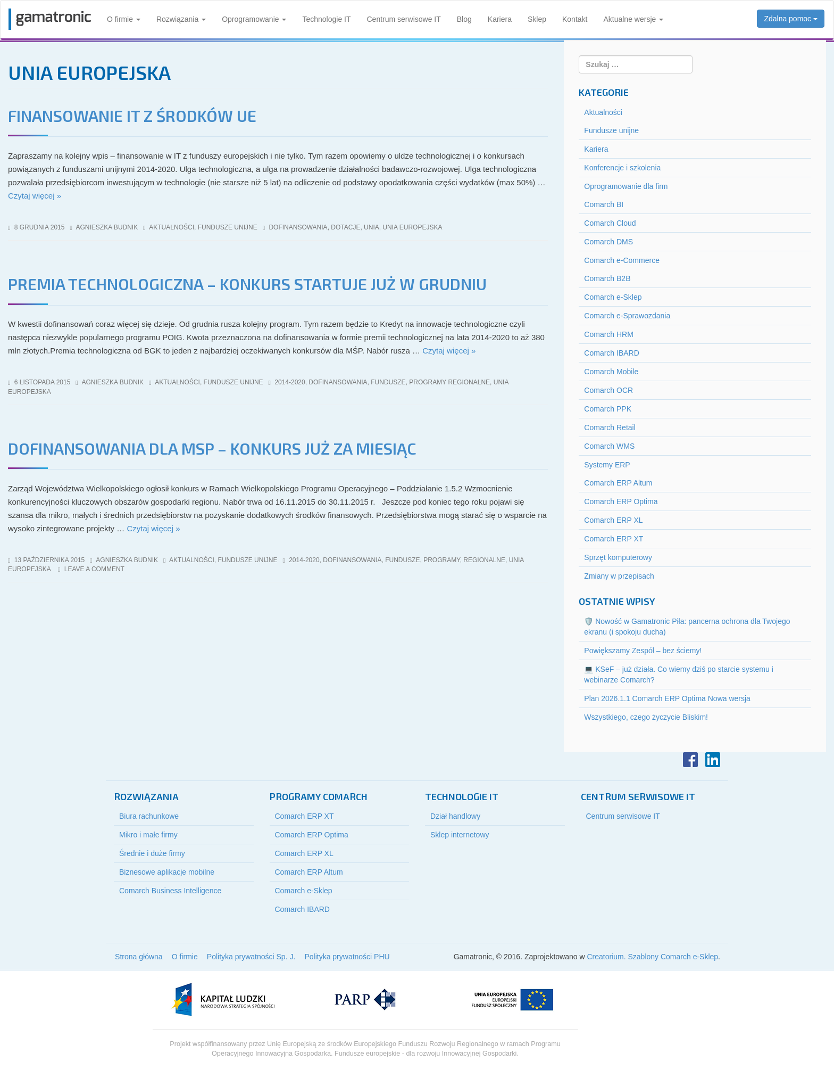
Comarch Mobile (611, 371)
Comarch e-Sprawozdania (627, 315)
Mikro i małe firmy (148, 834)
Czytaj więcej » (34, 195)
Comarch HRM (608, 334)
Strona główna (139, 956)
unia (371, 227)
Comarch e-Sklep (612, 297)
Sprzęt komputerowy (618, 557)
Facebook (690, 759)
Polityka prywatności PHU (346, 956)
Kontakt (574, 19)
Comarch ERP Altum (618, 483)
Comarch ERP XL (613, 520)
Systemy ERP (607, 464)
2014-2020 (289, 382)
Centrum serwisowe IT (404, 19)
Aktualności (171, 227)
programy (441, 560)
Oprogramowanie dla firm (626, 186)
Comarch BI (603, 204)
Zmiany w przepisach (619, 576)
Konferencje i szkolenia (622, 167)
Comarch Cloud (610, 223)
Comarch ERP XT (613, 538)
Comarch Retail (609, 427)
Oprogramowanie (254, 19)
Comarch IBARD (611, 353)
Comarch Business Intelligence (170, 890)
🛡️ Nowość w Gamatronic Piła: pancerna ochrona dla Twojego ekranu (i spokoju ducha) (687, 626)
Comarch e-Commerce (622, 260)
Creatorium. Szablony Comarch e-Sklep (652, 956)
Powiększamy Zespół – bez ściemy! (643, 650)
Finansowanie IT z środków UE (132, 115)
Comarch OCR (608, 390)
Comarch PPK (607, 409)
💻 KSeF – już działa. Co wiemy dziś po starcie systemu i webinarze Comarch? (678, 674)
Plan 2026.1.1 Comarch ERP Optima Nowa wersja (667, 698)
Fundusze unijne (227, 227)
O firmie (123, 19)
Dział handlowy (455, 816)
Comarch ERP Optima (620, 501)
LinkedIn (712, 759)
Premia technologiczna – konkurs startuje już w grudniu (247, 283)
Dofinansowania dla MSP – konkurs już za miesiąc (212, 448)
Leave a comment (94, 569)
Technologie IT (326, 19)
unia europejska (412, 227)
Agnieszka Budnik (107, 227)
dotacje (345, 227)
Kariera (500, 19)
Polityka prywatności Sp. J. (251, 956)
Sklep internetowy (459, 834)
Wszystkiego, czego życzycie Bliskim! (646, 717)
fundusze (388, 382)
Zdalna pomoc (791, 18)
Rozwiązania (181, 19)
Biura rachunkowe (149, 816)
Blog (464, 19)
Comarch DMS (608, 241)
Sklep (537, 19)
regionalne (484, 560)
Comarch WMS (609, 446)
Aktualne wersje (633, 19)
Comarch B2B (607, 278)
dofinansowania (298, 227)
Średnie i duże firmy (152, 853)
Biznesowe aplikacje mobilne (166, 872)
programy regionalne (449, 382)
